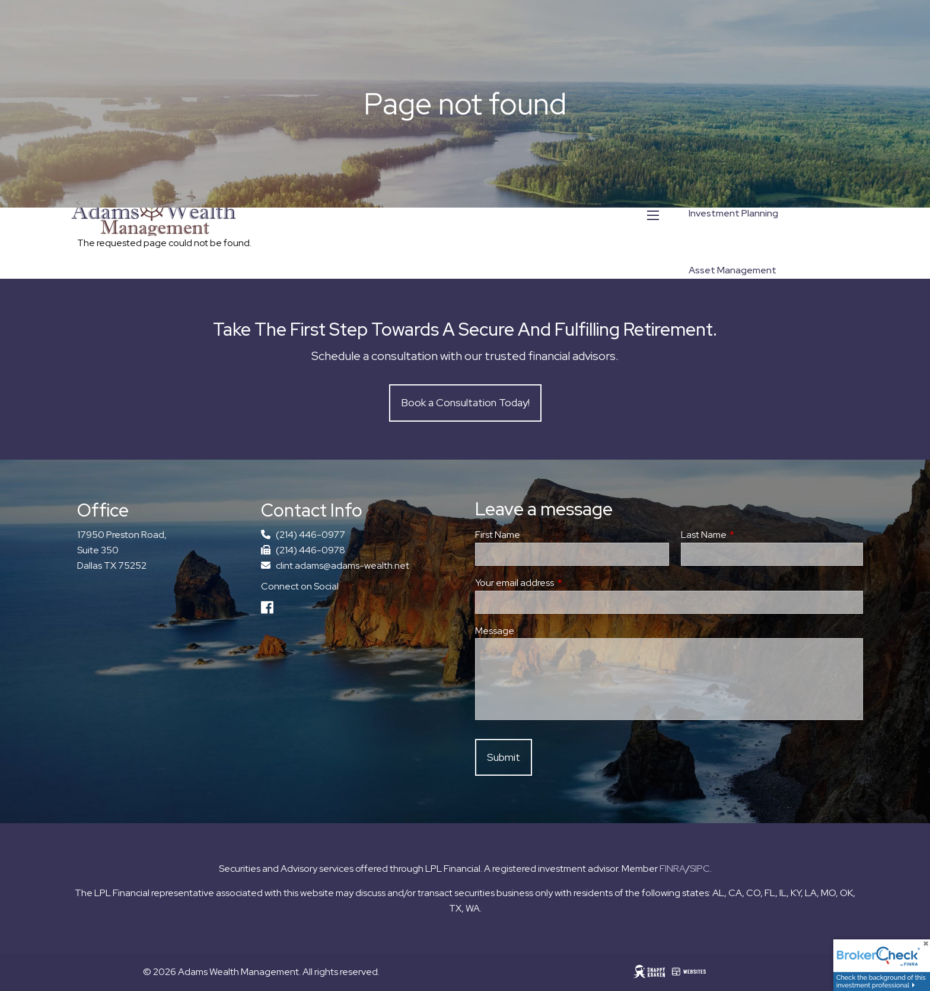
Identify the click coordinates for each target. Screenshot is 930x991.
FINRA (673, 868)
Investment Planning (733, 213)
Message (494, 630)
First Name (497, 534)
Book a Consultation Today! (465, 402)
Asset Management (732, 270)
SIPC (700, 868)
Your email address (558, 582)
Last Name (747, 534)
